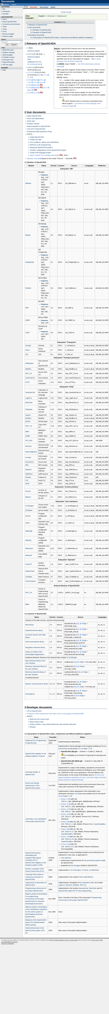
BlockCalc (29, 402)
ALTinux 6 (64, 844)
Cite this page (8, 65)
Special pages (8, 55)
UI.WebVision (94, 870)
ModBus (28, 369)
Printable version (9, 57)
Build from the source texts (39, 719)
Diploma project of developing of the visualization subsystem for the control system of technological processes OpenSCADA (36, 912)
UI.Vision (85, 870)
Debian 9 (64, 822)
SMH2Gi (28, 470)
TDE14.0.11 (69, 832)
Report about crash (37, 722)
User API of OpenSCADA (36, 129)
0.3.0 (29, 93)
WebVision (29, 548)
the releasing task (34, 64)
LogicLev (28, 398)
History (53, 7)
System (28, 415)
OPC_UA (28, 373)
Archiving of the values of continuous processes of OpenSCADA (34, 876)
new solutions (66, 858)
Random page (8, 36)
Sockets (28, 345)
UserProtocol (30, 378)
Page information (9, 62)
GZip (83, 623)
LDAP (27, 333)
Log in (14, 4)
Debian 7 (64, 837)
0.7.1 (45, 75)
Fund (4, 31)
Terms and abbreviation (35, 118)
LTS (88, 749)
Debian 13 (64, 799)
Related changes (9, 52)
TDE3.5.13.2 (69, 847)
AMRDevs (29, 474)
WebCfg (28, 540)
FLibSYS (28, 564)
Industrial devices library (34, 630)
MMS (27, 432)
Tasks (5, 26)
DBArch (28, 497)
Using (5, 29)
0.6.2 (29, 82)
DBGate (28, 183)
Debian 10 (64, 814)
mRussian (51, 16)
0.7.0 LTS (31, 72)
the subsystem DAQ (86, 883)
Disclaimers (14, 942)
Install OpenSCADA (37, 137)
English (41, 16)
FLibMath (28, 577)
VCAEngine (29, 506)
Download (6, 11)
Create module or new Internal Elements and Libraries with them (53, 724)
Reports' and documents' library (36, 684)
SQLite (27, 209)
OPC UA (83, 885)
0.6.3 (35, 82)
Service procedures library (34, 642)
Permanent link (8, 60)
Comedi (28, 457)
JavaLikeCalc (30, 392)
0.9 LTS (30, 54)
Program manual (33, 124)
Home (5, 19)
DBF (27, 308)
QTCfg (27, 516)
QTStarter (28, 510)
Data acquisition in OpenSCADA (38, 126)
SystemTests (30, 571)
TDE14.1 (64, 801)
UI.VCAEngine (72, 657)
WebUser (28, 555)
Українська (61, 16)
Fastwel (28, 477)
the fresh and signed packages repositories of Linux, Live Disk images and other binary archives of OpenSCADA (82, 777)
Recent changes (8, 34)
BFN (27, 465)
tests (29, 59)
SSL (26, 354)
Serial (27, 350)
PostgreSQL (29, 262)
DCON (27, 421)
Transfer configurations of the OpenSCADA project (48, 150)
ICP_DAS (28, 440)
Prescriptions (30, 694)
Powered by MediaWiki (7, 943)
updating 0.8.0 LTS (34, 62)
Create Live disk (35, 140)
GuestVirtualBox (99, 824)
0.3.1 (35, 93)
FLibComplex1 (30, 581)
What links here (8, 50)
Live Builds (78, 794)
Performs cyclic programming (40, 145)
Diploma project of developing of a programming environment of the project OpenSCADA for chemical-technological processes (36, 899)
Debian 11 (64, 809)
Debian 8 (64, 829)
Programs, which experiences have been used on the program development (54, 714)
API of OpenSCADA (34, 711)
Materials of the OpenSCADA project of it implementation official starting (35, 922)
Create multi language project (40, 153)
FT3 (26, 480)
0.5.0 (29, 85)
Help (4, 70)
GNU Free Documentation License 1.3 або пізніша (63, 940)
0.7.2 (29, 77)
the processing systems (92, 860)
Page (26, 7)
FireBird (28, 288)
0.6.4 (41, 82)
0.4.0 (29, 87)
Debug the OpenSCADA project (41, 147)
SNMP (27, 436)
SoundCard (29, 462)
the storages (75, 865)
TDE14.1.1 (69, 824)
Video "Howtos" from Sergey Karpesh (43, 155)
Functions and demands (11, 24)
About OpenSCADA (34, 116)
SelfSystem (29, 363)
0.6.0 (29, 80)
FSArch (28, 491)
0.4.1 (45, 87)
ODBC (27, 320)
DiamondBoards (31, 452)
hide (63, 22)
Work (80, 749)
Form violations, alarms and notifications (44, 142)
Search (3, 39)
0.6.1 (42, 80)
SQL (77, 623)
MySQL (28, 235)
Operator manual (33, 158)
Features (44, 175)
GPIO (27, 484)
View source (44, 7)
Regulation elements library (35, 647)
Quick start (31, 121)
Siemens (28, 446)
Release (33, 727)
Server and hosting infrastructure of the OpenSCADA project (32, 785)
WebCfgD (28, 531)
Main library (29, 625)
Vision (27, 523)
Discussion (33, 7)
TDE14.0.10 (69, 839)
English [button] (6, 4)
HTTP (27, 382)
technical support (34, 51)
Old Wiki (6, 14)
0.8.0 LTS (31, 67)
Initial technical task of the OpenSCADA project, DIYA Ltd (35, 930)
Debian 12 (64, 804)
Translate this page (66, 12)
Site (4, 9)
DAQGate (28, 409)
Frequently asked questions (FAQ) (39, 131)
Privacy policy (95, 940)
